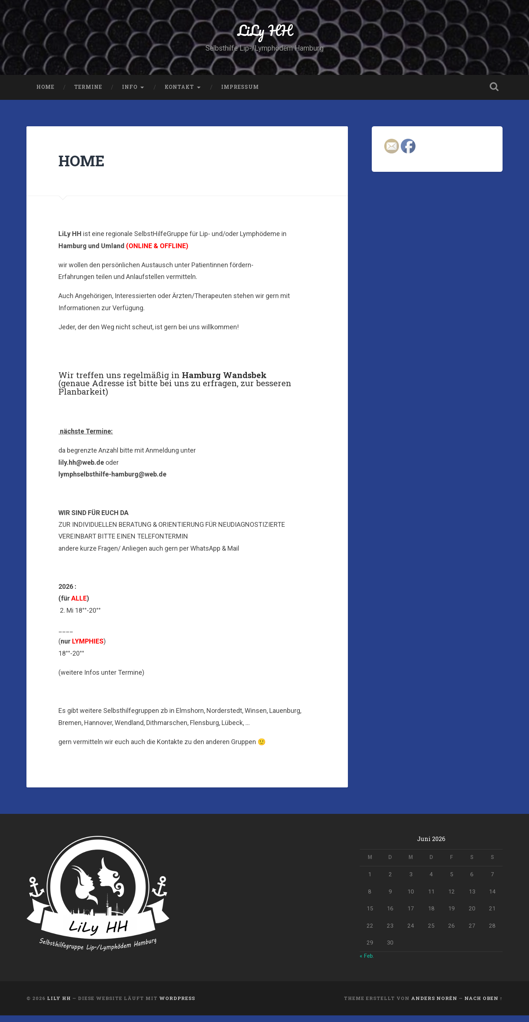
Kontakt (179, 93)
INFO (129, 93)
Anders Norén (434, 1005)
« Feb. (367, 962)
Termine (88, 93)
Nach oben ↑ (483, 1005)
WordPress (177, 1005)
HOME (45, 93)
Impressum (240, 93)
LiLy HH (264, 33)
